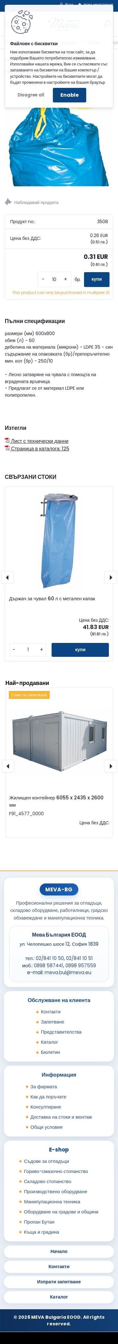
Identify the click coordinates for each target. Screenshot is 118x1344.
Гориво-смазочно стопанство (56, 1171)
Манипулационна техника (52, 1201)
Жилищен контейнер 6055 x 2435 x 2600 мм (56, 801)
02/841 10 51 (79, 958)
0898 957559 (80, 965)
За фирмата (44, 1086)
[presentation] (7, 577)
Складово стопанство (47, 1181)
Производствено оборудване (55, 1191)
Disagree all (31, 95)
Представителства (61, 1032)
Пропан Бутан (39, 1222)
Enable (69, 95)
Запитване (52, 1021)
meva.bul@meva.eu (68, 972)
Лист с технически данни (36, 441)
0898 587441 (48, 965)
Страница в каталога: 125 (37, 448)
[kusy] (54, 279)
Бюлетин (50, 1052)
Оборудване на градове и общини (61, 1211)
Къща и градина (41, 1232)
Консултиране (46, 1106)
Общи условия (47, 1127)
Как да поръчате (48, 1096)
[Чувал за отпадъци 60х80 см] (59, 134)
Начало (59, 1251)
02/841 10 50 (50, 958)
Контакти (51, 1011)
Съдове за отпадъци (46, 1161)
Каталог (49, 1042)
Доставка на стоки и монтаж (61, 1117)
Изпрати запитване (59, 1281)
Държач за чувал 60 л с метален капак (52, 599)
